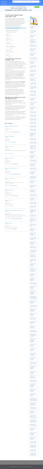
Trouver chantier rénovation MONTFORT (33, 327)
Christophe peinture (15, 195)
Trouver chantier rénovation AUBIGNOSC (33, 243)
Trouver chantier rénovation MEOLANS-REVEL (33, 376)
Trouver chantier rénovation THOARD (33, 203)
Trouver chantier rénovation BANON (33, 139)
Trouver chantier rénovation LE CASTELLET (33, 390)
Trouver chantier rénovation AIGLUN (33, 123)
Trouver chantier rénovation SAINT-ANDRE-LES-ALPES (33, 177)
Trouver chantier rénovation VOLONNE (33, 103)
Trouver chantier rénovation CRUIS (33, 247)
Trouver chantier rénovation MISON (33, 161)
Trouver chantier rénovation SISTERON (33, 36)
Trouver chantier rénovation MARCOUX (33, 274)
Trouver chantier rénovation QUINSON (33, 314)
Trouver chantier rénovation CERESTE (33, 126)
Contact (30, 466)
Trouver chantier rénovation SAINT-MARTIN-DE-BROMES (33, 297)
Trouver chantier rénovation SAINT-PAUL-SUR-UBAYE (33, 454)
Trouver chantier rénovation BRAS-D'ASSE (33, 260)
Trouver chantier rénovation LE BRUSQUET (33, 156)
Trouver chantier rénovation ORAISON (33, 46)
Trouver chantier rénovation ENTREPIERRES (33, 354)
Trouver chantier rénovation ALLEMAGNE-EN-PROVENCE (33, 292)
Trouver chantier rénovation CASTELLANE (33, 99)
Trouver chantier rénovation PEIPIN (33, 130)
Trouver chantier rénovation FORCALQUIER (33, 49)
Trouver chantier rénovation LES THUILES (33, 322)
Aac (12, 205)
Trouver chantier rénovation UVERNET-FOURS (33, 234)
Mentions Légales (25, 466)
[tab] (15, 126)
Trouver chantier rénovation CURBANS (33, 349)
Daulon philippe (14, 228)
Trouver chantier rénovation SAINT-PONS (33, 225)
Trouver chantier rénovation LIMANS (33, 442)
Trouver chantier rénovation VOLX (33, 71)
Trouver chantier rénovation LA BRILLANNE (33, 172)
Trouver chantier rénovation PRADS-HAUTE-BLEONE (33, 446)
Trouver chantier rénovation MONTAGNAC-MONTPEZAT (33, 340)
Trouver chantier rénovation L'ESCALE (33, 119)
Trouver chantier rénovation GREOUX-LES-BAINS (33, 87)
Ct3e (12, 153)
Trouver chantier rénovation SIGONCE (33, 363)
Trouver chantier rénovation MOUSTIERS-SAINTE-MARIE (33, 220)
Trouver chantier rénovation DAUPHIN (33, 195)
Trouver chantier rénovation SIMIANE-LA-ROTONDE (33, 251)
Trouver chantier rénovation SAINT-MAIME (33, 186)
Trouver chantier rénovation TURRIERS (33, 306)
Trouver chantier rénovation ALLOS (33, 215)
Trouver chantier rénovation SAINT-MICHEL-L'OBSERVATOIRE (33, 147)
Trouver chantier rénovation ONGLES (33, 408)
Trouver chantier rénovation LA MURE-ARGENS (33, 403)
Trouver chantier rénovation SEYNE (33, 112)
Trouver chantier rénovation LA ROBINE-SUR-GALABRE (33, 385)
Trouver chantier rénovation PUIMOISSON (33, 198)
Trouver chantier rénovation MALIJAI (33, 92)
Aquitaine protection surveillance (17, 218)
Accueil (13, 6)
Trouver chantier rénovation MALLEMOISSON (33, 164)
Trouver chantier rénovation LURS (33, 318)
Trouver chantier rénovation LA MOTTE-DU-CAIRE (33, 255)
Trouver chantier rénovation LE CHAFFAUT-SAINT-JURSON (33, 211)
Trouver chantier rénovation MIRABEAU (33, 287)
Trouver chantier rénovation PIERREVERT (33, 54)
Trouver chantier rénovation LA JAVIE (33, 331)
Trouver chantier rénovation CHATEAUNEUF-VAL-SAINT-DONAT (33, 270)
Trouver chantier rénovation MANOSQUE (33, 27)
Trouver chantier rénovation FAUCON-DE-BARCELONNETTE (33, 399)
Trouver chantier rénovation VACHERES (33, 429)
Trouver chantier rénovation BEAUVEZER (33, 433)
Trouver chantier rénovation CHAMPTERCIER (33, 190)
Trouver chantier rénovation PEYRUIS (33, 83)
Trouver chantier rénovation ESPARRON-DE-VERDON (33, 367)
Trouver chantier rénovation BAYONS (33, 425)
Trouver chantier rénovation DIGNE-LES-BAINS (33, 31)
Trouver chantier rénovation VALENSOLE (33, 74)
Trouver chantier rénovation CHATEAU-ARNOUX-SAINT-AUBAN (33, 41)
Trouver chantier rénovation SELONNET (33, 358)
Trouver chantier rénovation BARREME (33, 283)
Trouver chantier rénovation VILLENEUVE (33, 62)
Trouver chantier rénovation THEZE (33, 450)
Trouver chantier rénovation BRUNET (33, 381)
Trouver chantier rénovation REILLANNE (33, 108)
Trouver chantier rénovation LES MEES (33, 58)
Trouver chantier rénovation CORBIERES (33, 152)
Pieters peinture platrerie (16, 131)
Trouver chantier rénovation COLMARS (33, 345)
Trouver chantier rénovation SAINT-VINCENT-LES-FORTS (33, 421)
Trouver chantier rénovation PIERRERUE (33, 279)
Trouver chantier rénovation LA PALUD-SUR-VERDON (33, 416)
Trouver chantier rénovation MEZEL (33, 206)
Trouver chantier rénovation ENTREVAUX (33, 181)
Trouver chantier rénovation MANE (33, 116)
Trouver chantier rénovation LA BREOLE (33, 394)
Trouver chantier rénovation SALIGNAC (33, 264)
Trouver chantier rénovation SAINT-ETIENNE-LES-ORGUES (33, 134)
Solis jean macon (14, 185)
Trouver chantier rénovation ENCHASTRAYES (33, 309)
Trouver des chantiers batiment (20, 6)
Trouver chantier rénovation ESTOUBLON (33, 372)
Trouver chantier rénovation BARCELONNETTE (33, 79)
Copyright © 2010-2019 (13, 466)
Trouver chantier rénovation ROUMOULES (33, 229)
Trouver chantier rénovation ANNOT (33, 169)
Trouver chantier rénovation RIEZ (33, 95)
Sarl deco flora (14, 142)
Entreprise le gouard (15, 163)
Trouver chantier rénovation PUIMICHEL (33, 438)
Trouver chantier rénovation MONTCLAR (33, 301)
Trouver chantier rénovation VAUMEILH (33, 412)
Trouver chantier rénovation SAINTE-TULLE (33, 66)
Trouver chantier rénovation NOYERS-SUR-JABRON (33, 335)
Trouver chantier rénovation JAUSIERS (33, 143)
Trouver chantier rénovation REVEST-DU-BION (33, 238)
